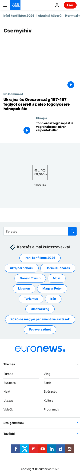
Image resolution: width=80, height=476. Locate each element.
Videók (8, 409)
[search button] (72, 231)
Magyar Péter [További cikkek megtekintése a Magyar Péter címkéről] (52, 288)
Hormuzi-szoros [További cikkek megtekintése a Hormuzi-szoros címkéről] (58, 268)
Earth (47, 382)
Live (70, 5)
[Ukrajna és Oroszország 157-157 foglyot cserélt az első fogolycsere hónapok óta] (40, 104)
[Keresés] (40, 231)
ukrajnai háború (49, 15)
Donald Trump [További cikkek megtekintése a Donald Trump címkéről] (30, 278)
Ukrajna (41, 118)
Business (9, 382)
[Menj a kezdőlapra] (15, 5)
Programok (51, 409)
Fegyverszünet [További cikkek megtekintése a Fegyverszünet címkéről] (40, 329)
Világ (47, 374)
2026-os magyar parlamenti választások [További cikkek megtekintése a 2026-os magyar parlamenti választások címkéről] (40, 319)
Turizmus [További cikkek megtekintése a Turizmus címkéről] (31, 298)
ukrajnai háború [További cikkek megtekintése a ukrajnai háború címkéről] (21, 268)
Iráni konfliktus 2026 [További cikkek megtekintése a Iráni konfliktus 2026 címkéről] (40, 257)
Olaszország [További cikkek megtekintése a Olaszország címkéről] (40, 309)
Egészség (50, 391)
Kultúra (49, 400)
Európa (8, 374)
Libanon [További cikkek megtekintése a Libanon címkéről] (24, 288)
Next (6, 391)
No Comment (13, 94)
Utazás (8, 400)
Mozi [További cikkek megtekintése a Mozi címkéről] (56, 278)
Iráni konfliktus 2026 (19, 15)
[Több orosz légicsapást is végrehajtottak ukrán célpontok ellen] (56, 128)
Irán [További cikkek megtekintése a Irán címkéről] (53, 298)
